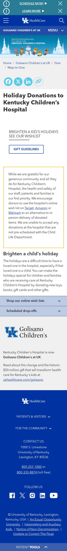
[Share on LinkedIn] (28, 81)
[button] (6, 20)
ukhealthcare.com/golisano (23, 380)
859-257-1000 (32, 467)
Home (7, 63)
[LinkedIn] (42, 496)
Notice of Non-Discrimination (37, 529)
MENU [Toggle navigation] (56, 30)
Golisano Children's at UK (33, 63)
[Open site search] (61, 20)
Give (57, 63)
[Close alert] (60, 11)
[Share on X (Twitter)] (18, 81)
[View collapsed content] (33, 301)
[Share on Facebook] (8, 81)
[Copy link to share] (38, 81)
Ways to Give (16, 67)
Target (29, 208)
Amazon (41, 208)
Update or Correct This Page (33, 534)
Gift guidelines (26, 149)
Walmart (14, 213)
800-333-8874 (27, 472)
